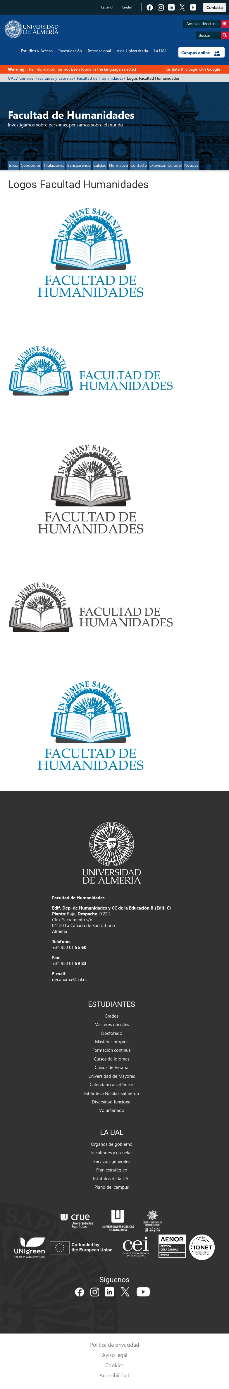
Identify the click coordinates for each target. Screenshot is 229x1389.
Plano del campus (111, 1187)
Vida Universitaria (132, 50)
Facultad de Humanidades (100, 78)
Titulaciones (53, 165)
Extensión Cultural (165, 165)
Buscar (214, 35)
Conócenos (31, 165)
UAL (12, 78)
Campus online (200, 53)
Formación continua (111, 1050)
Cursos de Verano (111, 1067)
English (127, 7)
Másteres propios (111, 1041)
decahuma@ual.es (69, 979)
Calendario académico (111, 1084)
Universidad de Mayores (111, 1076)
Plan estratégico (111, 1170)
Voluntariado (111, 1110)
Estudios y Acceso (37, 50)
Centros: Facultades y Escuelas (46, 78)
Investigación (70, 50)
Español (107, 7)
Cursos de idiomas (111, 1059)
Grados (111, 1016)
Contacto (138, 165)
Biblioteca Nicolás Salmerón (111, 1093)
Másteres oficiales (111, 1024)
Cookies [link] (114, 1365)
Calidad (99, 165)
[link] (214, 6)
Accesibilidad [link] (114, 1375)
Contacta (214, 7)
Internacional (99, 50)
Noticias (191, 165)
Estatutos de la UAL (111, 1178)
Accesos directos (207, 24)
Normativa (118, 165)
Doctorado (111, 1033)
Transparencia (79, 165)
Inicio (13, 165)
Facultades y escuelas (111, 1152)
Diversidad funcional (112, 1102)
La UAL (160, 50)
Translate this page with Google (192, 69)
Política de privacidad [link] (114, 1344)
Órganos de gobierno (111, 1144)
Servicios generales (111, 1161)
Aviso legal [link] (114, 1354)
